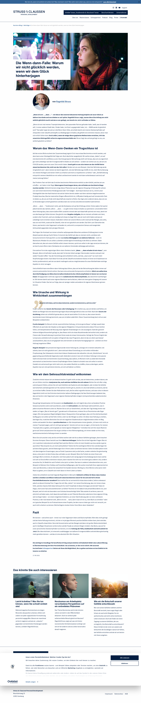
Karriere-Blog (17, 25)
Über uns (75, 17)
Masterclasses (84, 17)
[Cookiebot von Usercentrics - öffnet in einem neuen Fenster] (12, 699)
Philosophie (47, 666)
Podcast (105, 17)
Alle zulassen (124, 675)
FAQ (73, 666)
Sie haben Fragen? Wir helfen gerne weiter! (30, 654)
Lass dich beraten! (109, 2)
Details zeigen (31, 699)
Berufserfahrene (107, 12)
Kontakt (124, 17)
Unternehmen (121, 12)
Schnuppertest (96, 17)
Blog (111, 17)
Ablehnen (124, 681)
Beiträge (27, 25)
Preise (116, 17)
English (124, 8)
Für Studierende (18, 669)
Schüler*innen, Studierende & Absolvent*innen (82, 12)
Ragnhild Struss (63, 102)
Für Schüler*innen (19, 666)
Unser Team (47, 669)
